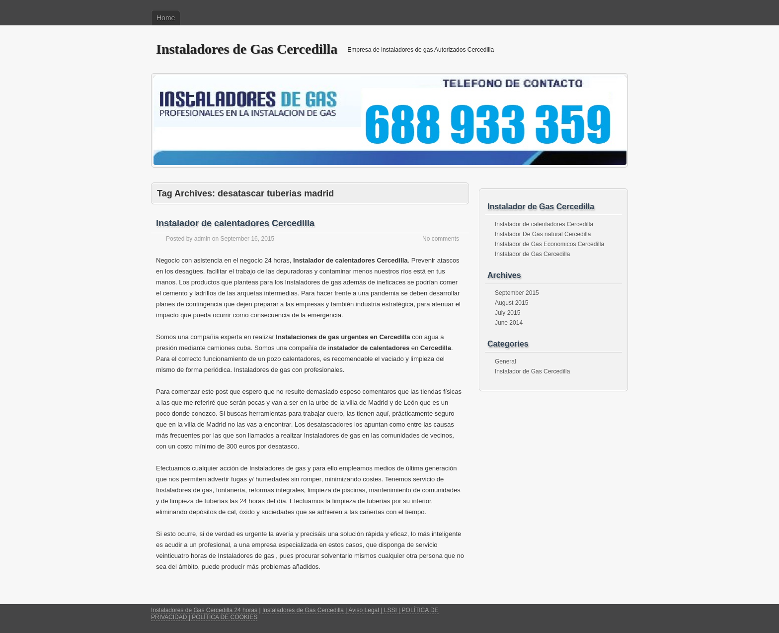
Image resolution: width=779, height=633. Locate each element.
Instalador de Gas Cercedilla (532, 254)
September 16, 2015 (247, 238)
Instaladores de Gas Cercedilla (246, 49)
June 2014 (509, 322)
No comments (440, 238)
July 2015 (507, 312)
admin (202, 238)
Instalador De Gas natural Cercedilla (543, 234)
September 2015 (517, 292)
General (505, 361)
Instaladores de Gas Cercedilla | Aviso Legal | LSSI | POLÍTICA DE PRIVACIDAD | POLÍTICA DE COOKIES (295, 614)
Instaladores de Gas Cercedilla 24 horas (204, 610)
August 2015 (511, 302)
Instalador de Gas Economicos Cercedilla (549, 244)
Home (165, 18)
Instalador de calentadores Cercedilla (235, 223)
